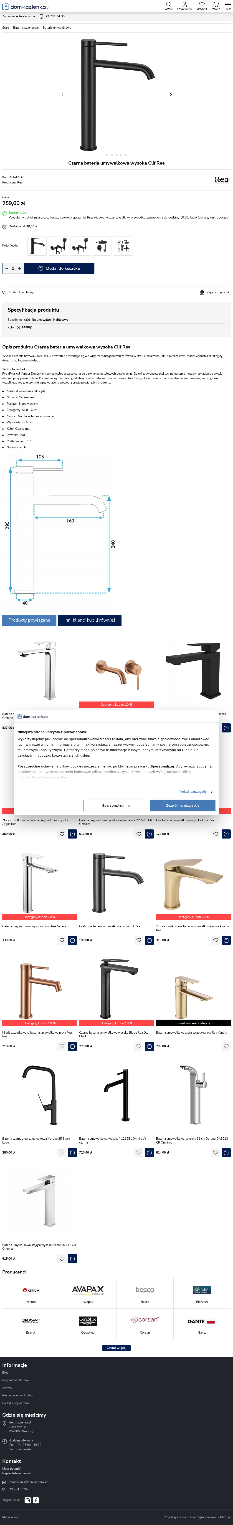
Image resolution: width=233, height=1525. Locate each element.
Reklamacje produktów (17, 1395)
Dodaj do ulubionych (22, 292)
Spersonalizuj (116, 805)
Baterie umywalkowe (57, 28)
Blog (5, 1373)
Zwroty (7, 1388)
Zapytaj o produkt (219, 292)
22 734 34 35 (18, 1489)
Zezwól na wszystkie (183, 805)
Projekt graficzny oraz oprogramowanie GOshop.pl (197, 1517)
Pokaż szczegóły (193, 791)
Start (5, 28)
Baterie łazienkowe (26, 28)
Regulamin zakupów (15, 1380)
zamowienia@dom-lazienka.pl (29, 1482)
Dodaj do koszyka (63, 268)
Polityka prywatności (16, 1403)
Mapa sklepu (10, 1517)
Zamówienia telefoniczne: (33, 16)
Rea (20, 182)
